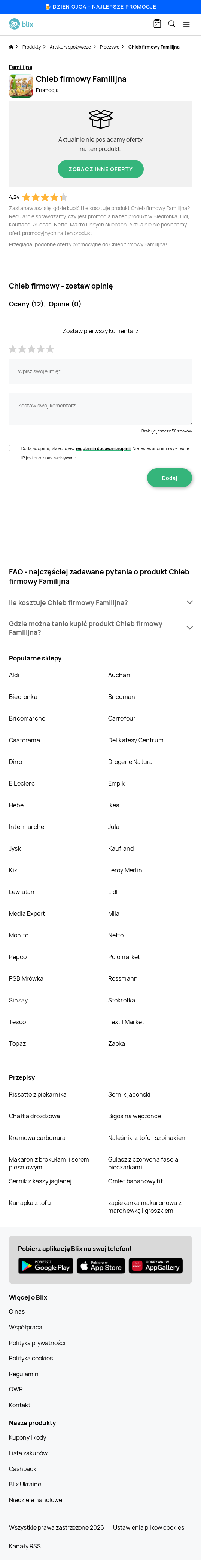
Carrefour (122, 718)
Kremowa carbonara (37, 1138)
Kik (13, 870)
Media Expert (27, 913)
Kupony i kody (27, 1437)
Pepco (18, 957)
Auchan (119, 675)
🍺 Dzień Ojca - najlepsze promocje (100, 6)
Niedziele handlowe (35, 1500)
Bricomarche (27, 718)
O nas (17, 1311)
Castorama (24, 740)
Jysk (15, 848)
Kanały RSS (25, 1546)
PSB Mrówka (26, 978)
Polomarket (124, 957)
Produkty (31, 47)
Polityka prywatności (37, 1343)
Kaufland (121, 848)
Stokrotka (121, 1000)
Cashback (22, 1469)
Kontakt (19, 1405)
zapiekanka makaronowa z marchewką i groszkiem (145, 1207)
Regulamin (24, 1374)
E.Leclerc (22, 783)
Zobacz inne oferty (100, 169)
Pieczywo (109, 47)
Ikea (114, 805)
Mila (114, 913)
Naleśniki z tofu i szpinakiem (147, 1138)
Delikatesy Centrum (136, 740)
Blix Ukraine (25, 1484)
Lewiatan (22, 892)
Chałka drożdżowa (34, 1116)
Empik (116, 783)
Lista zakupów (28, 1453)
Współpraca (25, 1327)
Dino (15, 762)
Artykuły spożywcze (70, 47)
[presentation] (101, 510)
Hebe (16, 805)
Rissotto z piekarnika (38, 1094)
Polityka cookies (31, 1358)
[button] (100, 602)
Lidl (113, 892)
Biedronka (23, 697)
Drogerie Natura (130, 762)
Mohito (18, 935)
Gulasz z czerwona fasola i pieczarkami (144, 1163)
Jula (114, 827)
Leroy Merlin (125, 870)
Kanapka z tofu (30, 1203)
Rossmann (123, 978)
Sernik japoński (129, 1094)
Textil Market (126, 1022)
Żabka (116, 1043)
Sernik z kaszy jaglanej (40, 1181)
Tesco (17, 1022)
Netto (116, 935)
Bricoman (121, 697)
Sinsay (18, 1000)
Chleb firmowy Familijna (154, 47)
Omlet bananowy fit (135, 1181)
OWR (16, 1389)
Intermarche (26, 827)
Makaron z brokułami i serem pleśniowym (49, 1163)
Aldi (14, 675)
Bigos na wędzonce (134, 1116)
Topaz (17, 1043)
